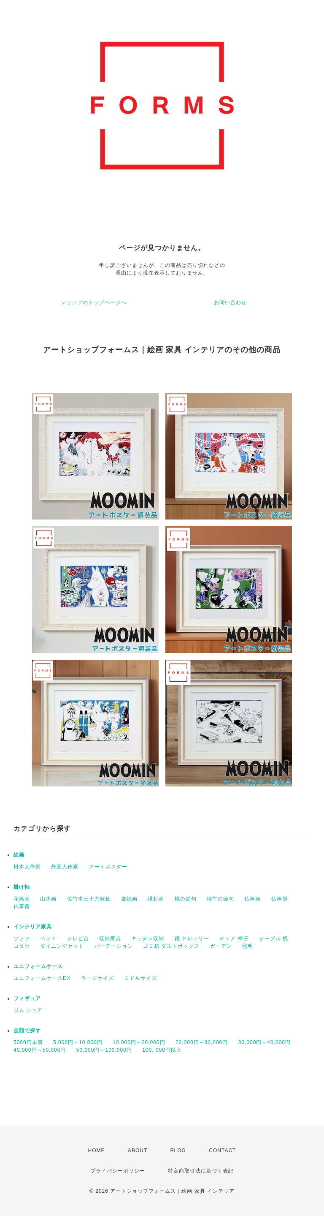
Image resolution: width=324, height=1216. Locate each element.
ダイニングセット (62, 946)
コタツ (22, 946)
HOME (96, 1150)
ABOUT (137, 1150)
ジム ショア (28, 1010)
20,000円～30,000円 (202, 1042)
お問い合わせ (230, 302)
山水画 (48, 899)
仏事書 (22, 906)
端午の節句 (220, 899)
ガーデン (221, 946)
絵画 (19, 855)
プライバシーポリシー (117, 1171)
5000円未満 (28, 1042)
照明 (247, 946)
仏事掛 (279, 899)
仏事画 (252, 899)
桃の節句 (186, 899)
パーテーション (113, 946)
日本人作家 (27, 867)
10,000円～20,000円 (139, 1042)
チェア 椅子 (233, 938)
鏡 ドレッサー (192, 938)
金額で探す (27, 1031)
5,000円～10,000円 (78, 1042)
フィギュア (27, 998)
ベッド (48, 938)
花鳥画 (22, 899)
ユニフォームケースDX (42, 978)
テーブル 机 (273, 938)
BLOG (178, 1150)
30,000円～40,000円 (264, 1042)
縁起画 (156, 899)
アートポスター (108, 867)
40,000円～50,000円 (40, 1050)
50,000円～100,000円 (104, 1050)
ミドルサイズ (140, 978)
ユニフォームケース (38, 966)
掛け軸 (22, 887)
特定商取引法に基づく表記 (201, 1171)
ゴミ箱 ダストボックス (171, 946)
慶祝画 (129, 899)
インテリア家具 (33, 927)
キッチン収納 (147, 938)
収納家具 (110, 938)
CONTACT (222, 1150)
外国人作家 (64, 867)
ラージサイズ (97, 978)
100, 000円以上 (162, 1050)
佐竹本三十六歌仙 (89, 899)
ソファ (22, 938)
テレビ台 (78, 938)
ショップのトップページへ (94, 302)
